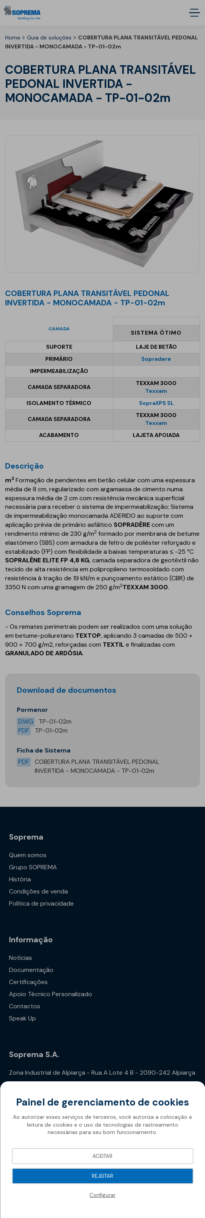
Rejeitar (102, 1176)
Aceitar (102, 1156)
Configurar (102, 1195)
